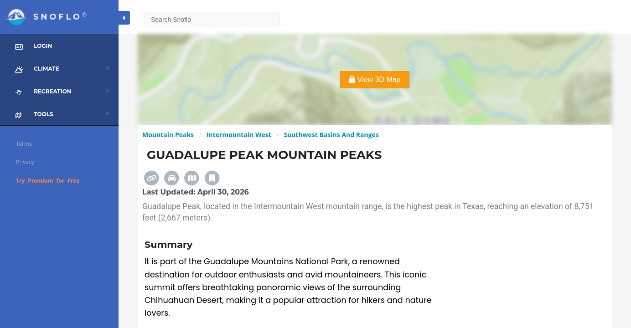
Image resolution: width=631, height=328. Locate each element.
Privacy (25, 162)
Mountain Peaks (168, 134)
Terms (24, 144)
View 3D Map (374, 79)
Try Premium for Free (48, 180)
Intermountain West (239, 134)
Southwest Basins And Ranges (331, 134)
